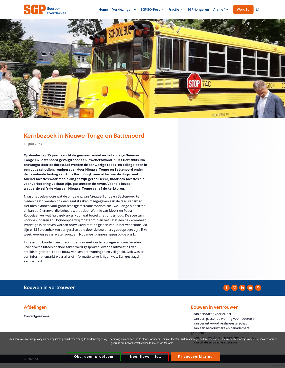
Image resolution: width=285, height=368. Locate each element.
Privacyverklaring (195, 357)
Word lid (243, 9)
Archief (219, 9)
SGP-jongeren (198, 9)
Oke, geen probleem (94, 357)
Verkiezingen (122, 9)
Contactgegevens (36, 316)
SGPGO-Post (150, 9)
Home (103, 9)
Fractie (173, 9)
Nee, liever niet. (146, 357)
